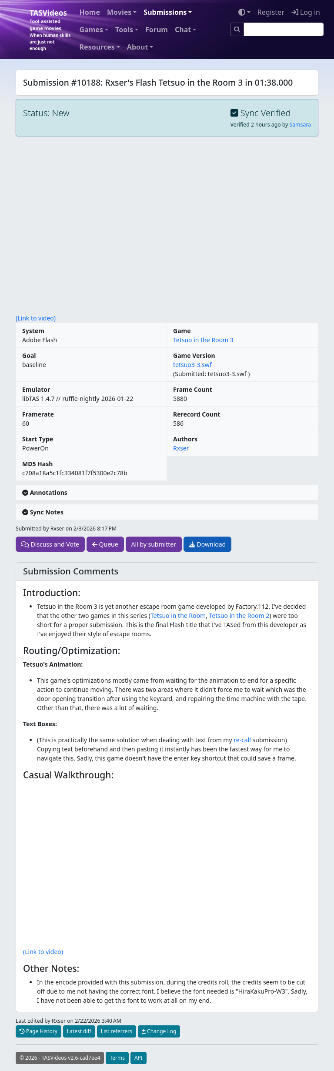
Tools (124, 29)
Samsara (300, 124)
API (138, 1057)
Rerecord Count (196, 414)
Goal (29, 355)
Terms (117, 1057)
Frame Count (192, 389)
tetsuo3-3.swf (192, 364)
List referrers (116, 1031)
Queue (105, 544)
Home (90, 12)
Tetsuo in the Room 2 (239, 615)
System (33, 331)
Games (91, 29)
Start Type (37, 439)
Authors (185, 439)
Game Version (194, 355)
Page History (38, 1031)
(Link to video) (36, 318)
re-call (242, 740)
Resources (97, 47)
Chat (183, 29)
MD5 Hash (37, 464)
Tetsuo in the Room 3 (203, 340)
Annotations (44, 492)
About (137, 47)
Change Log (159, 1031)
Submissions (165, 12)
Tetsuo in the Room (178, 615)
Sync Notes (42, 512)
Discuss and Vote (50, 544)
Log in (305, 12)
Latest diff (79, 1031)
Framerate (38, 414)
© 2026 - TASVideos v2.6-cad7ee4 (60, 1057)
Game (182, 331)
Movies (119, 12)
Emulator (36, 389)
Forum (156, 29)
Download (207, 544)
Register (270, 12)
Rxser (181, 448)
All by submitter (153, 544)
